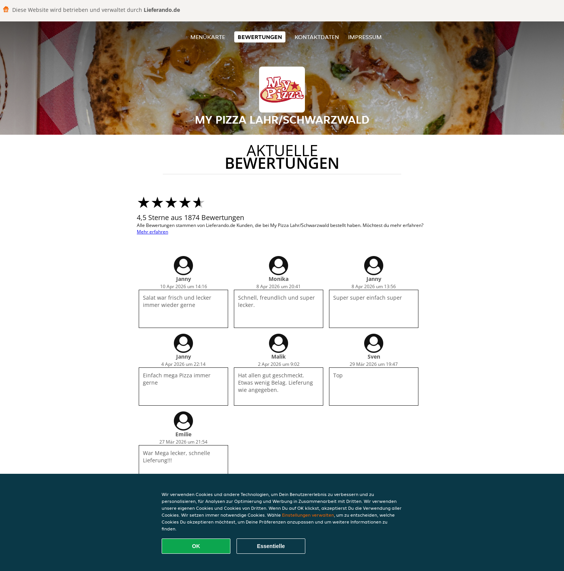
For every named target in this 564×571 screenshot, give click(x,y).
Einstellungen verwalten (308, 515)
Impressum (365, 37)
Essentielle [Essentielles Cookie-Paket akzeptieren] (271, 546)
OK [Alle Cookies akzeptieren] (196, 546)
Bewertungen (260, 37)
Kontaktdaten (317, 37)
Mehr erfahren (152, 231)
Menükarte (207, 37)
